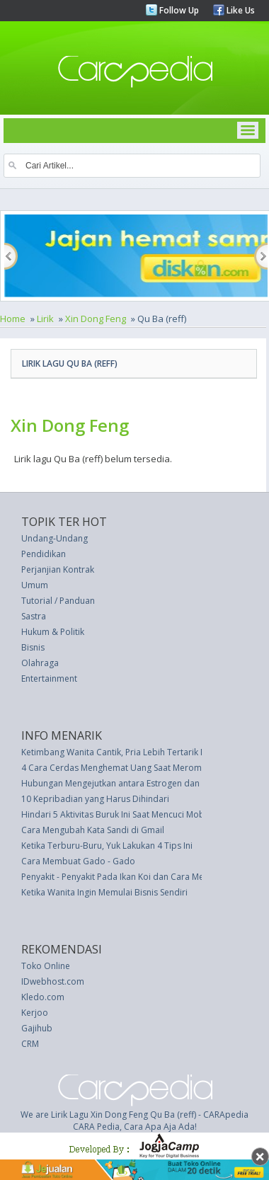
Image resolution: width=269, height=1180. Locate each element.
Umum (34, 585)
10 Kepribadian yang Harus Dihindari (95, 799)
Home (12, 318)
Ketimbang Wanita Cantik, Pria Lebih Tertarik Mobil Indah (134, 752)
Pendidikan (43, 554)
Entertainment (49, 678)
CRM (30, 1044)
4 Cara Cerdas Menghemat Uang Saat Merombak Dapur (132, 768)
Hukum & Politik (52, 632)
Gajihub (36, 1028)
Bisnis (33, 647)
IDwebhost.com (52, 981)
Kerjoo (34, 1013)
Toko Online (45, 966)
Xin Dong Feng (95, 318)
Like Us (239, 10)
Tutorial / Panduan (58, 601)
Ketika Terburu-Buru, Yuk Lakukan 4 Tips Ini (107, 846)
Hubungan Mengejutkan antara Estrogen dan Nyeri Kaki (131, 783)
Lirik (45, 318)
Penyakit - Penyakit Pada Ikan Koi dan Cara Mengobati (128, 877)
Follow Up (178, 10)
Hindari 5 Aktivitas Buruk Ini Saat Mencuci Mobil (115, 814)
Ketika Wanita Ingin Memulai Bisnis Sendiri (104, 892)
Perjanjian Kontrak (57, 569)
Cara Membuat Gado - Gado (78, 861)
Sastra (33, 616)
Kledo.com (42, 997)
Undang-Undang (54, 538)
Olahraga (40, 663)
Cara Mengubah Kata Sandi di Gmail (92, 830)
